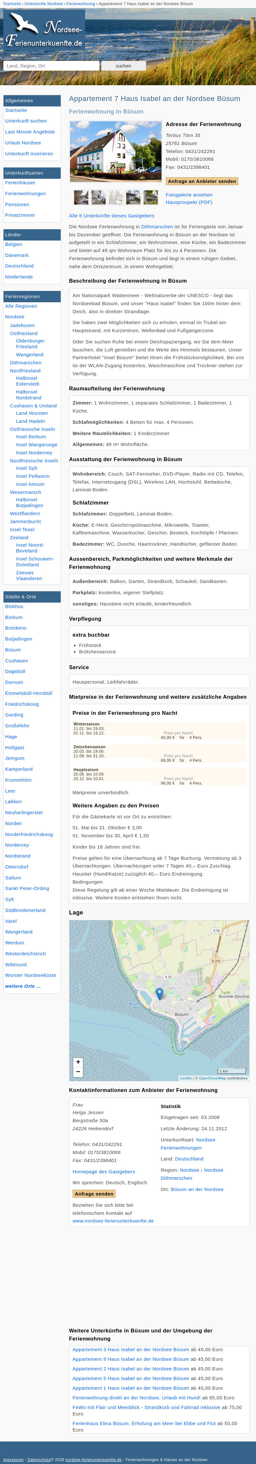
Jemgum (15, 758)
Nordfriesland (25, 370)
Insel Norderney (34, 452)
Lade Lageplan (158, 1000)
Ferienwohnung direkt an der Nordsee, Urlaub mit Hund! (137, 1397)
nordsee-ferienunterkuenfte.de (94, 1460)
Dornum (14, 682)
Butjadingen (18, 638)
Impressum (13, 1460)
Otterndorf (17, 866)
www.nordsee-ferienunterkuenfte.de (113, 1220)
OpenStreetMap (212, 1078)
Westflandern (25, 513)
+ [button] (78, 1063)
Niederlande (19, 276)
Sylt (9, 899)
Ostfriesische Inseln (32, 429)
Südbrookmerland (25, 910)
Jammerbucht (25, 521)
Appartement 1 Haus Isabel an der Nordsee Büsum (131, 1388)
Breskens (16, 628)
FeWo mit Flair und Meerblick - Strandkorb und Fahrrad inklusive (146, 1407)
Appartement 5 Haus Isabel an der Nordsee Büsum (131, 1378)
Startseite (16, 110)
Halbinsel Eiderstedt (28, 380)
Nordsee (14, 316)
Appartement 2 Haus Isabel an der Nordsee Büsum (131, 1368)
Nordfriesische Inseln (34, 460)
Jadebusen (22, 325)
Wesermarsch (25, 492)
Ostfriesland (24, 333)
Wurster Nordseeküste (30, 975)
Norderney (17, 845)
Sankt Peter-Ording (27, 888)
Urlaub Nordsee (23, 142)
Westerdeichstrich (25, 953)
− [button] (78, 1072)
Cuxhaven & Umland (33, 405)
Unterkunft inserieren (29, 153)
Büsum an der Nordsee (197, 1189)
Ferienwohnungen (25, 193)
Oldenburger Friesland (30, 343)
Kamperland (19, 769)
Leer (10, 791)
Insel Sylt (26, 468)
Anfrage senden (94, 1193)
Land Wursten (32, 413)
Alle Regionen (21, 306)
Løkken (13, 801)
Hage (11, 736)
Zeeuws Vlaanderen (29, 575)
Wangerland (18, 931)
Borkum (14, 617)
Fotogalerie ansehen (189, 194)
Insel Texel (22, 529)
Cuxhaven (16, 660)
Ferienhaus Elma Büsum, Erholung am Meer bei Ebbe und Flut (144, 1423)
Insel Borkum (31, 436)
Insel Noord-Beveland (30, 547)
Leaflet (186, 1078)
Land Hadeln (30, 421)
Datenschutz (39, 1460)
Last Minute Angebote (30, 131)
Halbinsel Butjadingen (29, 502)
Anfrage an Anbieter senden (202, 181)
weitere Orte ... (23, 986)
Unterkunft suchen (26, 120)
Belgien (13, 244)
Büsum (13, 649)
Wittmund (16, 964)
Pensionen (17, 204)
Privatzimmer (20, 215)
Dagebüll (15, 671)
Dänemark (17, 255)
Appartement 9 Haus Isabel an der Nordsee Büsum (131, 1359)
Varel (11, 921)
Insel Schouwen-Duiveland (35, 561)
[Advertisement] (159, 1272)
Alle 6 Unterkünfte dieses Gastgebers (111, 215)
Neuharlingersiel (23, 812)
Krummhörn (18, 780)
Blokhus (14, 606)
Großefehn (17, 725)
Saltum (13, 877)
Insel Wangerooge (36, 444)
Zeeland (19, 537)
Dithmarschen (26, 362)
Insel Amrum (30, 484)
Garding (14, 714)
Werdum (14, 942)
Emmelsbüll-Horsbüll (28, 693)
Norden (13, 823)
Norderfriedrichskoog (29, 834)
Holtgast (14, 747)
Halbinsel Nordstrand (28, 394)
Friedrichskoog (22, 704)
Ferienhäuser (20, 182)
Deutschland (19, 265)
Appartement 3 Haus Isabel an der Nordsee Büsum (131, 1349)
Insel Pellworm (32, 476)
